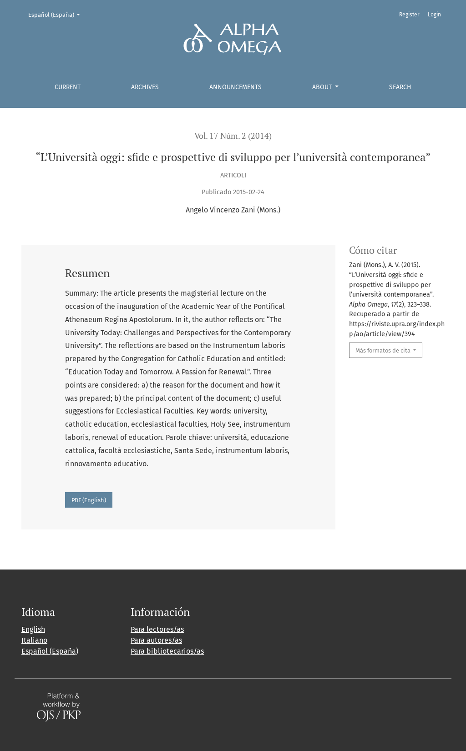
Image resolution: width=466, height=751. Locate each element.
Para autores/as (156, 640)
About (323, 87)
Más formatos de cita (383, 350)
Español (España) (57, 14)
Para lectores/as (157, 629)
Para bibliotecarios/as (167, 651)
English (33, 629)
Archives (145, 87)
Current (68, 87)
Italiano (34, 640)
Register (409, 14)
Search (400, 87)
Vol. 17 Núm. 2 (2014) (233, 136)
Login (434, 14)
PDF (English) (88, 500)
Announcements (235, 87)
